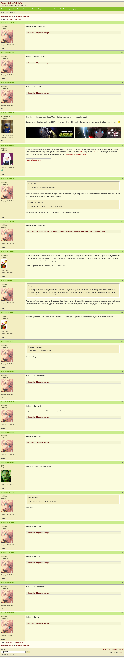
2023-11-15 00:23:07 (7, 145)
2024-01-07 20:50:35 (7, 462)
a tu (94, 152)
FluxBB (121, 652)
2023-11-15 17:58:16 (7, 178)
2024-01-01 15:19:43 (7, 402)
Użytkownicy (11, 9)
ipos (2, 466)
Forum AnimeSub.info (11, 3)
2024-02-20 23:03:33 (7, 613)
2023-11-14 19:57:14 (7, 83)
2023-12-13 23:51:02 (7, 312)
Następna (20, 19)
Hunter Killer (5, 116)
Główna (3, 9)
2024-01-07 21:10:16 (7, 492)
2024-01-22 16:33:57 (7, 552)
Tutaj (81, 152)
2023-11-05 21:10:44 (7, 52)
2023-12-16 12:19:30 (7, 341)
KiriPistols (4, 26)
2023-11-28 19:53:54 (7, 251)
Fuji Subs (10, 16)
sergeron (4, 149)
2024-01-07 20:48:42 (7, 432)
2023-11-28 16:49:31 (7, 221)
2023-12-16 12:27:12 (7, 372)
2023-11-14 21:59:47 (7, 113)
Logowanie (47, 9)
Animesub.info (57, 9)
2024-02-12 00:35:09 (7, 583)
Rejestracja (26, 9)
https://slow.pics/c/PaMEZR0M (76, 154)
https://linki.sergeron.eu (33, 160)
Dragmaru (4, 255)
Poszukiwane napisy (69, 9)
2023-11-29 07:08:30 (7, 280)
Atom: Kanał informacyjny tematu (113, 649)
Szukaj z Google (37, 9)
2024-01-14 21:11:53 (7, 522)
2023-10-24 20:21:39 (7, 22)
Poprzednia (8, 19)
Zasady (19, 9)
